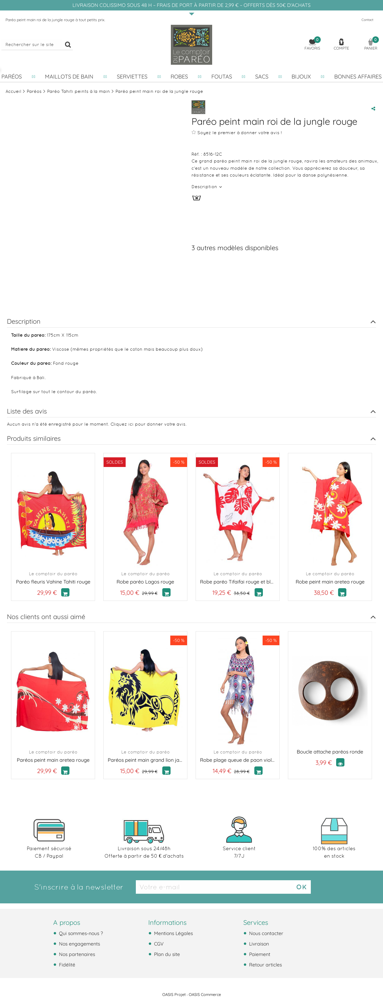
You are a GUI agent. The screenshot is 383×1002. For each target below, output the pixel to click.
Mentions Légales (173, 933)
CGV (158, 943)
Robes (179, 76)
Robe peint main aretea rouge (330, 582)
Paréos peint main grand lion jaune (145, 760)
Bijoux (301, 76)
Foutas (221, 76)
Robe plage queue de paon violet (237, 760)
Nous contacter (265, 933)
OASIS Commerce (205, 994)
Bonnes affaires (358, 76)
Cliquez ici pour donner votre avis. (148, 424)
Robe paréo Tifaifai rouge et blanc (237, 582)
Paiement (259, 954)
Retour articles (265, 964)
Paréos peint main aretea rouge (53, 760)
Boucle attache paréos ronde (330, 752)
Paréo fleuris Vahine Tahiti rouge (53, 582)
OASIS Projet (174, 994)
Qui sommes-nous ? (80, 933)
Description (205, 186)
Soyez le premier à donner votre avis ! (237, 132)
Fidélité (66, 964)
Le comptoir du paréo (53, 573)
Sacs (261, 76)
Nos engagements (79, 943)
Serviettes (132, 76)
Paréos (11, 76)
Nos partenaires (76, 954)
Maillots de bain (69, 76)
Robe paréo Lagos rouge (145, 582)
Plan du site (166, 954)
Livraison (258, 943)
